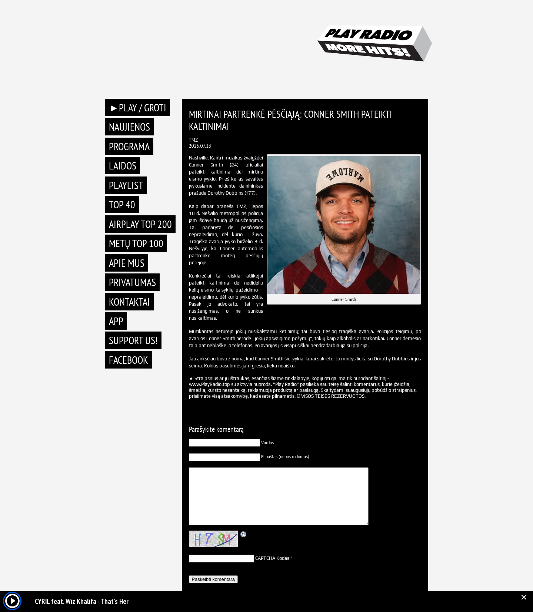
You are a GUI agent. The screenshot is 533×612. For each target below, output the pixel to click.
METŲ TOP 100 (136, 243)
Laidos (122, 165)
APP (116, 321)
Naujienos (129, 127)
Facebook (128, 360)
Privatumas (132, 282)
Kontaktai (129, 302)
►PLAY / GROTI (138, 107)
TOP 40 (122, 204)
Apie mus (126, 263)
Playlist (126, 185)
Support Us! (133, 340)
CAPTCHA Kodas (272, 558)
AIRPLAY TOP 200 (140, 224)
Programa (129, 146)
